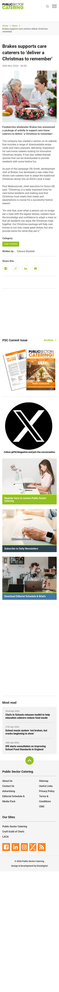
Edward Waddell (26, 251)
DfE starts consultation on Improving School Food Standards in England (25, 748)
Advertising (8, 791)
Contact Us (8, 786)
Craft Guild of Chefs (13, 831)
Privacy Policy (47, 791)
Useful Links (46, 786)
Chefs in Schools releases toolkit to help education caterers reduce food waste (27, 716)
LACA (5, 836)
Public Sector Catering (14, 826)
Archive (48, 340)
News (14, 25)
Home (5, 25)
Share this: (8, 261)
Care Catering (11, 244)
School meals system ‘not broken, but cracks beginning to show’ (26, 732)
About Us (7, 780)
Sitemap (43, 780)
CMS (41, 806)
